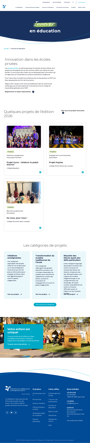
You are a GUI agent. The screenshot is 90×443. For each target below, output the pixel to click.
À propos (67, 2)
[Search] (74, 2)
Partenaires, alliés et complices (39, 414)
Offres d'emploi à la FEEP (39, 408)
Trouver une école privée (18, 344)
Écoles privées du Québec (32, 7)
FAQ (49, 425)
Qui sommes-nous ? (39, 394)
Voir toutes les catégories (45, 304)
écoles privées (13, 68)
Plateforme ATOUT (52, 420)
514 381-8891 (71, 395)
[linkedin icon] (16, 414)
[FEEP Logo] (4, 6)
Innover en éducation (48, 7)
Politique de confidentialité (45, 440)
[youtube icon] (11, 414)
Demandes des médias (75, 420)
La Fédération (19, 7)
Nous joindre (57, 2)
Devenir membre (39, 403)
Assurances (46, 2)
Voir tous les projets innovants (72, 112)
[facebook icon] (7, 414)
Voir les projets (14, 294)
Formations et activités (62, 7)
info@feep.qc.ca (72, 403)
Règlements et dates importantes (19, 92)
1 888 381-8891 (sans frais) (76, 397)
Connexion (81, 2)
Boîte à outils (81, 7)
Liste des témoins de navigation (64, 440)
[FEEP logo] (17, 390)
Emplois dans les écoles (54, 394)
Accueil (6, 48)
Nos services (37, 399)
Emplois (73, 7)
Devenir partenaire (36, 420)
